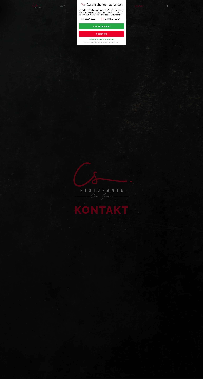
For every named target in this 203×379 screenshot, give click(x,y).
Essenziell (88, 19)
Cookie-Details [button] (89, 42)
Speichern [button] (101, 33)
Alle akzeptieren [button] (101, 26)
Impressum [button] (115, 42)
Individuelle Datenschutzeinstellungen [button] (101, 39)
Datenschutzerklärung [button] (103, 42)
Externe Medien (110, 19)
